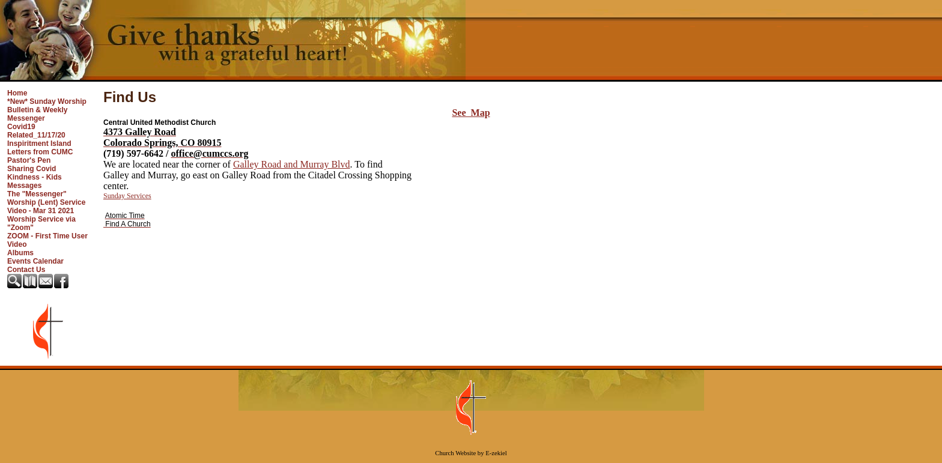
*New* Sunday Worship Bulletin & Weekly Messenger (47, 110)
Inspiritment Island (39, 143)
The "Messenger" (37, 194)
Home (17, 93)
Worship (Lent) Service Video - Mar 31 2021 (46, 206)
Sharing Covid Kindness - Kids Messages (34, 177)
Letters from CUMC (40, 152)
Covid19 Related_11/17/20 (36, 131)
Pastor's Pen (28, 160)
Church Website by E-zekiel (470, 453)
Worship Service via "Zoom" (41, 223)
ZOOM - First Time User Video (47, 240)
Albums (20, 253)
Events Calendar (35, 261)
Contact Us (26, 269)
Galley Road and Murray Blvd (291, 164)
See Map (471, 112)
